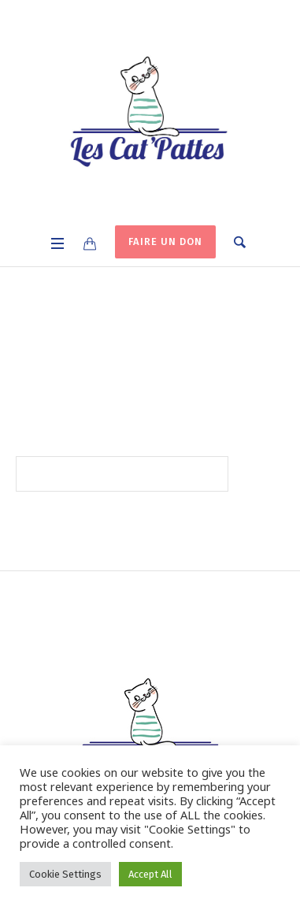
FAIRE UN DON (165, 241)
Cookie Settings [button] (65, 874)
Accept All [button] (150, 874)
